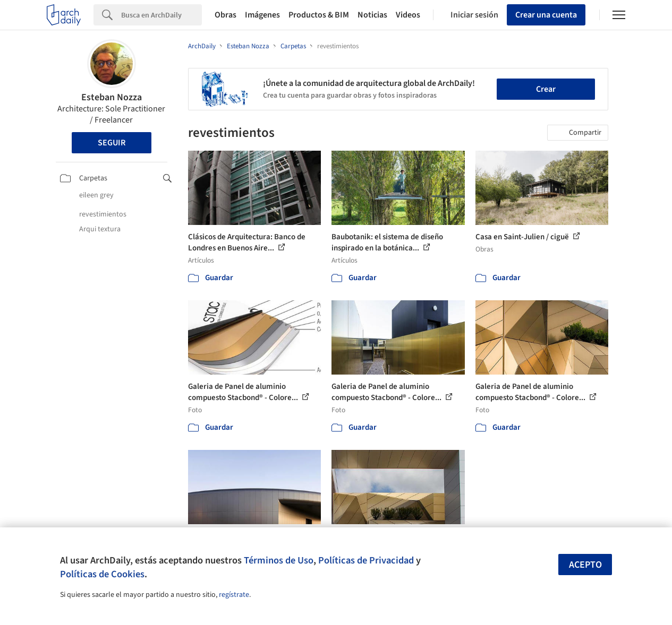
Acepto (585, 564)
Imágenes (262, 15)
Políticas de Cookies (102, 574)
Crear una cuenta (546, 15)
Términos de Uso (278, 560)
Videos (408, 15)
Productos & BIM (318, 15)
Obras (225, 15)
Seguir (111, 143)
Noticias (372, 15)
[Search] (161, 14)
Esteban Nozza (111, 97)
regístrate (234, 594)
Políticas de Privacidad (366, 560)
